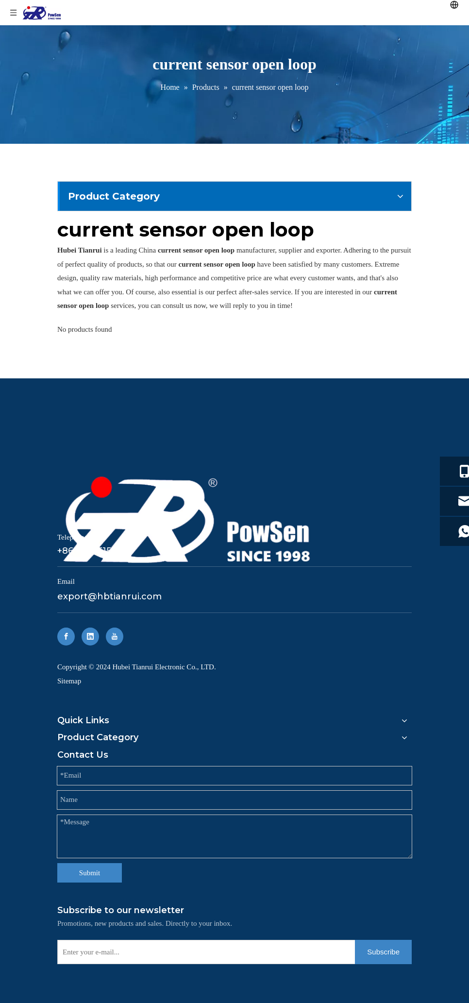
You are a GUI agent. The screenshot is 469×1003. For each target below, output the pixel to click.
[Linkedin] (90, 637)
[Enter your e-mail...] (204, 952)
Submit (89, 873)
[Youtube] (114, 637)
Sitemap (69, 681)
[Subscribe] (383, 952)
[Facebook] (66, 637)
